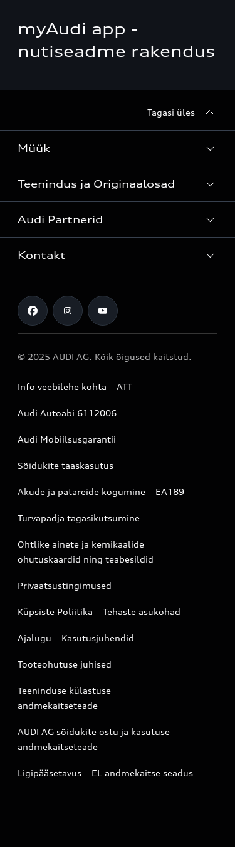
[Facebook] (33, 311)
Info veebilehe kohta (62, 386)
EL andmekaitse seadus (142, 773)
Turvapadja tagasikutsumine (79, 518)
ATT (124, 386)
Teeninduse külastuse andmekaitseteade (64, 698)
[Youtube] (103, 311)
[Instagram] (68, 311)
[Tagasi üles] (182, 112)
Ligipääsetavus (49, 773)
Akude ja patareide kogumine (81, 491)
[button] (117, 148)
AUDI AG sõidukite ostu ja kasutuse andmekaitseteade (94, 739)
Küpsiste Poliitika (55, 611)
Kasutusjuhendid (97, 638)
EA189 (169, 491)
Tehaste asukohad (141, 611)
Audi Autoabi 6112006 (67, 413)
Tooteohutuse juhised (65, 664)
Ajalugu (34, 638)
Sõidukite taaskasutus (65, 465)
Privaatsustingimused (65, 585)
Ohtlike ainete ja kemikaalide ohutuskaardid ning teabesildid (86, 551)
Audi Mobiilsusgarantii (67, 439)
